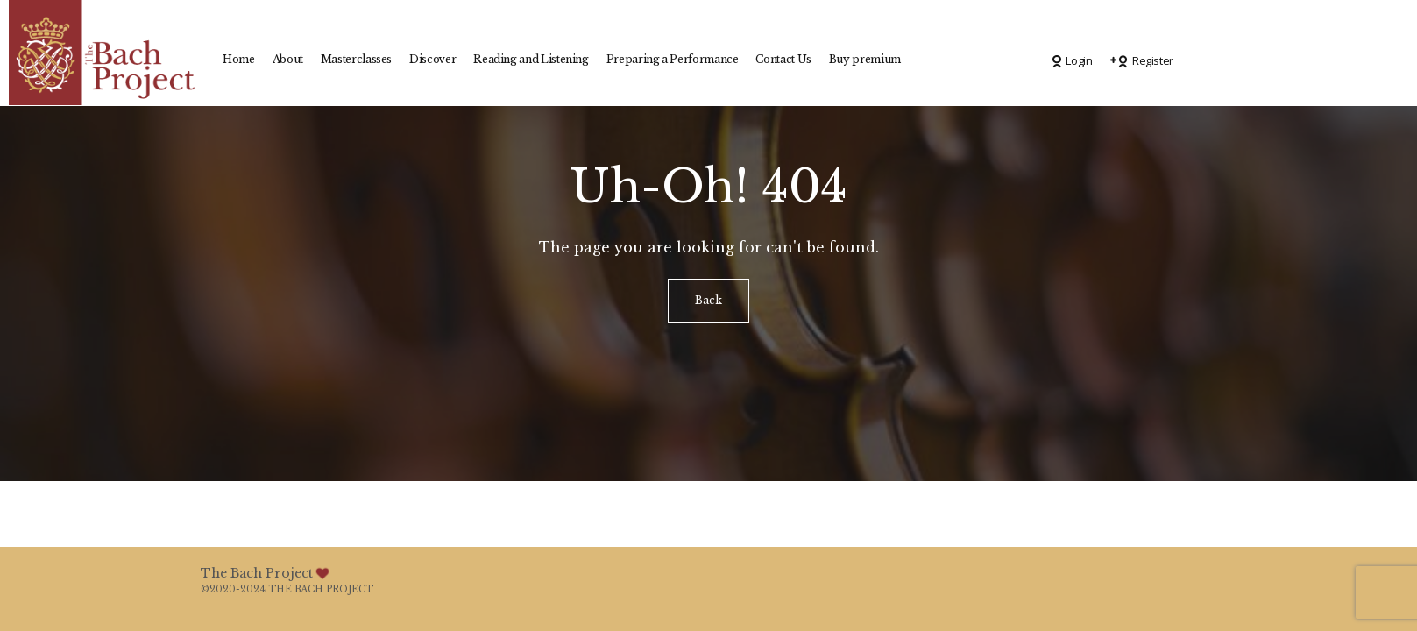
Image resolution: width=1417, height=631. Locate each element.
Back (708, 300)
